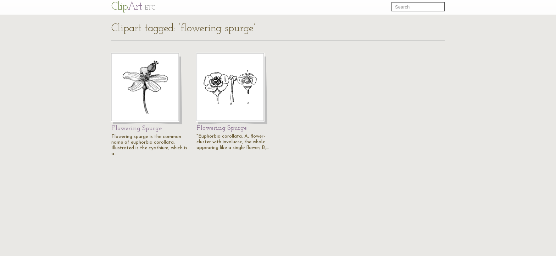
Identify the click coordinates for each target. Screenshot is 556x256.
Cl (133, 6)
